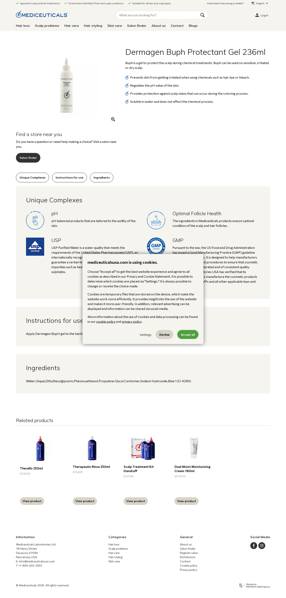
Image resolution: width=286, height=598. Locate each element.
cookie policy (105, 321)
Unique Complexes (32, 177)
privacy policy (131, 321)
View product (32, 501)
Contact (177, 26)
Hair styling (93, 26)
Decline (164, 334)
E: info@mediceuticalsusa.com (35, 561)
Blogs (193, 26)
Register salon (189, 552)
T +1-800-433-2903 (29, 565)
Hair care (71, 26)
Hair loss (23, 26)
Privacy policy (188, 569)
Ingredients (102, 177)
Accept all (188, 334)
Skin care (114, 26)
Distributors (187, 557)
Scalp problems (47, 26)
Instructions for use (69, 177)
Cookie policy (188, 565)
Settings (145, 334)
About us (158, 26)
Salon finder (136, 26)
